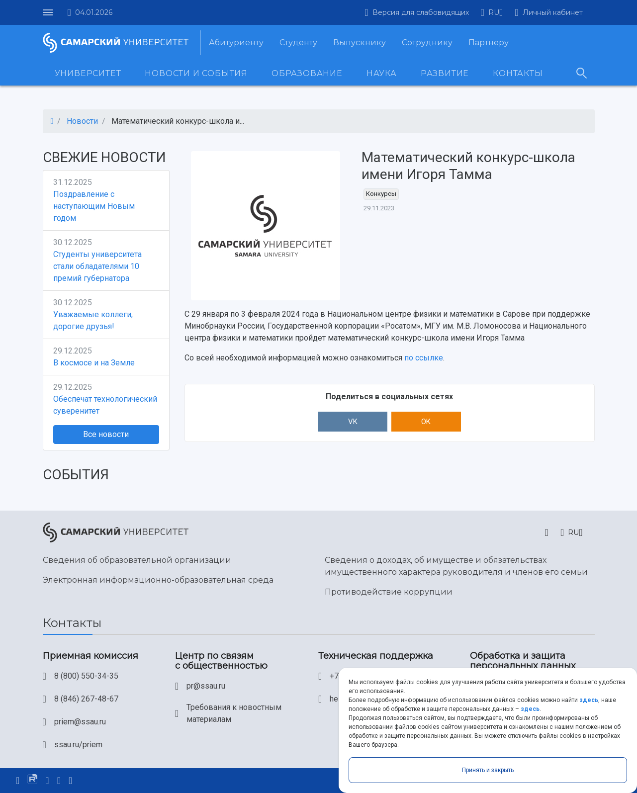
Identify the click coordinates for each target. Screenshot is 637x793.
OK (426, 421)
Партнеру (488, 42)
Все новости (106, 434)
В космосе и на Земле (94, 362)
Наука (381, 73)
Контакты (518, 73)
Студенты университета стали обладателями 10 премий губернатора (97, 266)
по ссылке (423, 357)
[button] (492, 12)
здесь (588, 700)
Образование (307, 73)
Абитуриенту (236, 42)
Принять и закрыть (488, 770)
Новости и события (196, 73)
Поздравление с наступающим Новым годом (94, 206)
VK (353, 421)
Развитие (445, 73)
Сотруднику (427, 42)
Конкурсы (381, 193)
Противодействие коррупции (389, 592)
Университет (88, 73)
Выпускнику (359, 42)
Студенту (298, 42)
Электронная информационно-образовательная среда (158, 580)
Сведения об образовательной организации (137, 560)
